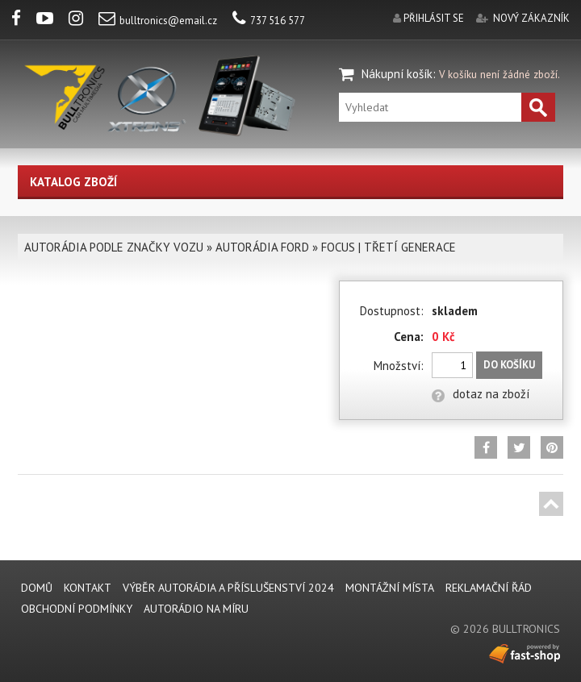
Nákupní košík (397, 73)
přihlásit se (433, 18)
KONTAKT (87, 587)
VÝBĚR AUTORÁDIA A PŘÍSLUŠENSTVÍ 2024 (228, 587)
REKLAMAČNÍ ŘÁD (488, 587)
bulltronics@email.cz (157, 20)
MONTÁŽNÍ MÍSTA (389, 587)
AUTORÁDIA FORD (262, 247)
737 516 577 (268, 20)
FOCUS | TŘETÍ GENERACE (388, 247)
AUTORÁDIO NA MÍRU (196, 608)
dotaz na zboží (480, 393)
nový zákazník (531, 18)
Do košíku (509, 365)
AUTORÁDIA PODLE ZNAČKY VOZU (113, 247)
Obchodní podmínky (76, 608)
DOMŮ (36, 587)
